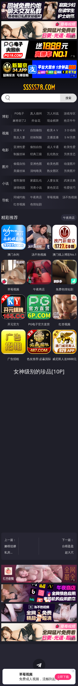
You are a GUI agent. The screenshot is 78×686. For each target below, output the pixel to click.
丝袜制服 (36, 137)
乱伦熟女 (53, 154)
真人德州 (36, 113)
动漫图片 (70, 164)
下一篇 (68, 547)
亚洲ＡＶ (19, 130)
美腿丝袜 (19, 171)
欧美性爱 (70, 147)
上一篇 (10, 547)
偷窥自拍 (19, 164)
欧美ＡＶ (53, 130)
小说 (5, 183)
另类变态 (70, 154)
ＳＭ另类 (70, 137)
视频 (5, 133)
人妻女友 (53, 180)
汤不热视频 (69, 197)
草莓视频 (53, 197)
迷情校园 (19, 187)
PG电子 (19, 113)
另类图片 (70, 171)
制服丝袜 (19, 154)
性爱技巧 (70, 187)
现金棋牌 (53, 120)
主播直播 (53, 137)
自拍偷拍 (36, 130)
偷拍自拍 (36, 147)
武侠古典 (70, 180)
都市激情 (19, 180)
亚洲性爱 (19, 147)
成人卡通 (53, 147)
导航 (5, 200)
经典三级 (36, 154)
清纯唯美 (36, 171)
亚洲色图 (36, 164)
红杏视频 (19, 204)
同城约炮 (19, 197)
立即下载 (63, 677)
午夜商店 (36, 197)
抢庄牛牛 (70, 120)
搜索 (68, 98)
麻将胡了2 (19, 120)
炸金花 (36, 120)
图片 (5, 166)
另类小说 (36, 187)
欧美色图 (53, 164)
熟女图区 (53, 171)
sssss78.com (39, 87)
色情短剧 (36, 204)
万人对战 (53, 113)
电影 (5, 150)
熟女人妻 (19, 137)
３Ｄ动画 (70, 130)
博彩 (5, 116)
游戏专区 (70, 113)
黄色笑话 (53, 187)
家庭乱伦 (36, 180)
